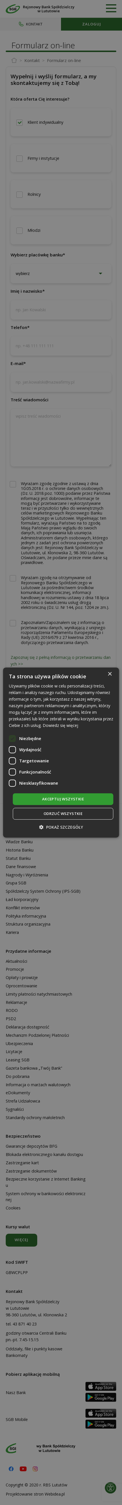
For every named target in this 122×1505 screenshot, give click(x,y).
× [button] (109, 674)
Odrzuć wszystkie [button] (63, 813)
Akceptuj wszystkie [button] (63, 799)
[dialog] (61, 752)
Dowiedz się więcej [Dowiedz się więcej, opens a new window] (60, 725)
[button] (61, 827)
